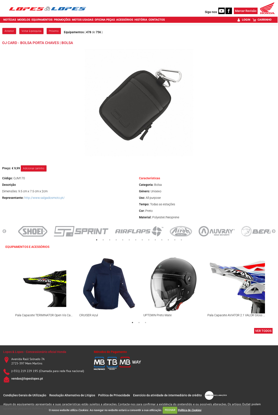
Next (273, 231)
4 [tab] (116, 240)
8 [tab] (142, 240)
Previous (4, 231)
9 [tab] (149, 240)
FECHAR (170, 410)
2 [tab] (103, 240)
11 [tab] (162, 240)
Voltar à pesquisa (31, 31)
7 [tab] (136, 240)
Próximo (54, 31)
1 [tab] (96, 240)
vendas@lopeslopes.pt (27, 378)
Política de (189, 410)
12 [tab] (168, 240)
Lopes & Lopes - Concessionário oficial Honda (34, 352)
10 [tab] (155, 240)
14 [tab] (181, 240)
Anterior (9, 31)
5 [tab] (123, 240)
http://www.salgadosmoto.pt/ (44, 197)
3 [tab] (110, 240)
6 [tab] (129, 240)
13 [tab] (175, 240)
